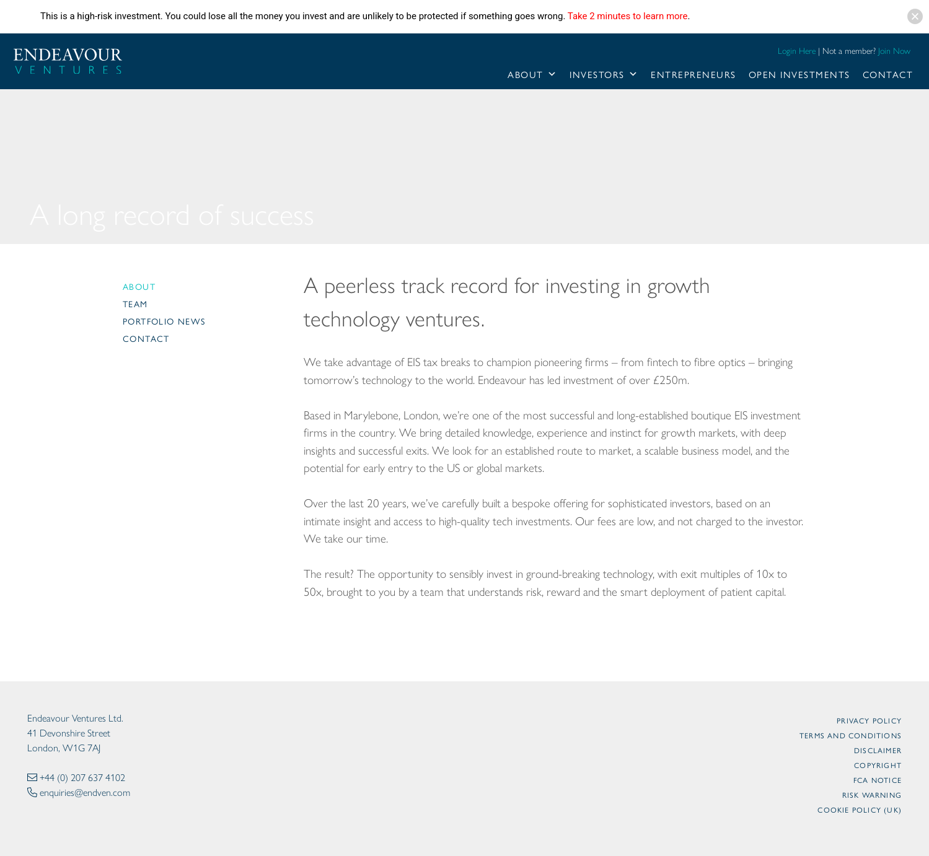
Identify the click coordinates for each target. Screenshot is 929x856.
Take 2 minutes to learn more (628, 16)
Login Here (797, 51)
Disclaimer (878, 750)
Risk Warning (872, 794)
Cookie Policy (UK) (859, 809)
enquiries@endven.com (85, 792)
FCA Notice (877, 779)
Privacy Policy (869, 720)
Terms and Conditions (850, 735)
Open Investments (799, 74)
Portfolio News (164, 321)
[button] (915, 16)
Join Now (894, 51)
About (532, 74)
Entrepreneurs (693, 74)
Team (135, 303)
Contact (888, 74)
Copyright (878, 765)
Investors (604, 74)
